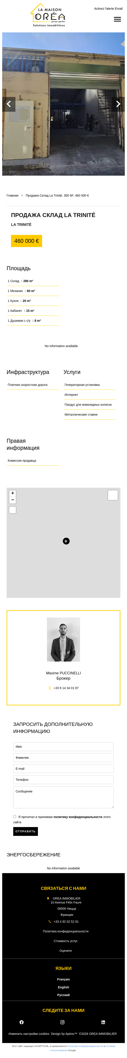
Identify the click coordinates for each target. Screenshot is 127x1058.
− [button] (12, 500)
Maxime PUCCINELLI (63, 673)
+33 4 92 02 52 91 (66, 921)
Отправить (25, 831)
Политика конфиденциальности (85, 1046)
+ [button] (12, 493)
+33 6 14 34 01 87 (66, 688)
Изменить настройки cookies (29, 1034)
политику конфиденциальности (78, 817)
